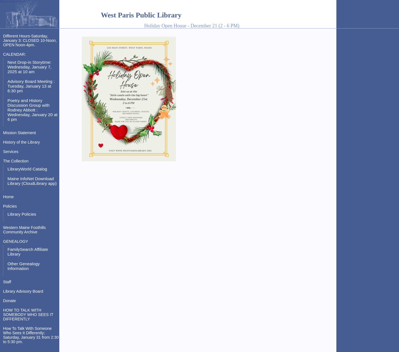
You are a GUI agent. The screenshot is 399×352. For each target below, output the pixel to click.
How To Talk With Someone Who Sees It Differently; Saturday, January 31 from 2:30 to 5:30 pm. (31, 335)
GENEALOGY (15, 241)
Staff (7, 282)
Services (10, 151)
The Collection (16, 161)
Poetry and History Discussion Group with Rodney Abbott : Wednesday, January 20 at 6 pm (32, 110)
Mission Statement (19, 133)
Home (8, 197)
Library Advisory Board (23, 291)
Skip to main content (12, 1)
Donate (9, 301)
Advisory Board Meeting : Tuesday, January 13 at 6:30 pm (31, 86)
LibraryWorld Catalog (27, 169)
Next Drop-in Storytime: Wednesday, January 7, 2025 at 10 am (29, 67)
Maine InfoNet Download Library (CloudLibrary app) (32, 181)
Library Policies (21, 214)
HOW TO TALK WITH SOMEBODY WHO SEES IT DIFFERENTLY (28, 314)
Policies (10, 206)
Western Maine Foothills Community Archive (24, 229)
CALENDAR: (14, 54)
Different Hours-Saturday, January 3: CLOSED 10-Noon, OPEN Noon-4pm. (30, 40)
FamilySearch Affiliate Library (27, 251)
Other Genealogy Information (23, 266)
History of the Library (21, 142)
